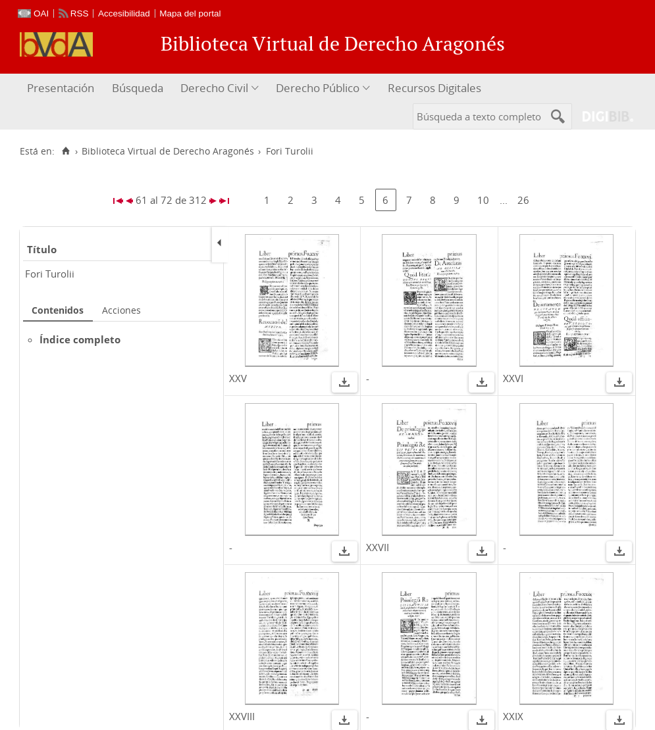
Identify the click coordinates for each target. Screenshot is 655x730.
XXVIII (242, 716)
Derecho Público (317, 87)
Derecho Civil (214, 87)
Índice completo (79, 339)
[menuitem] (62, 88)
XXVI (513, 378)
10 (483, 200)
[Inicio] (65, 151)
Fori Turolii (49, 273)
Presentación (60, 87)
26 (523, 200)
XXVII (377, 547)
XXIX (513, 716)
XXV (238, 378)
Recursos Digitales (434, 87)
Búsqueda (137, 87)
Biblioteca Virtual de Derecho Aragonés (168, 151)
